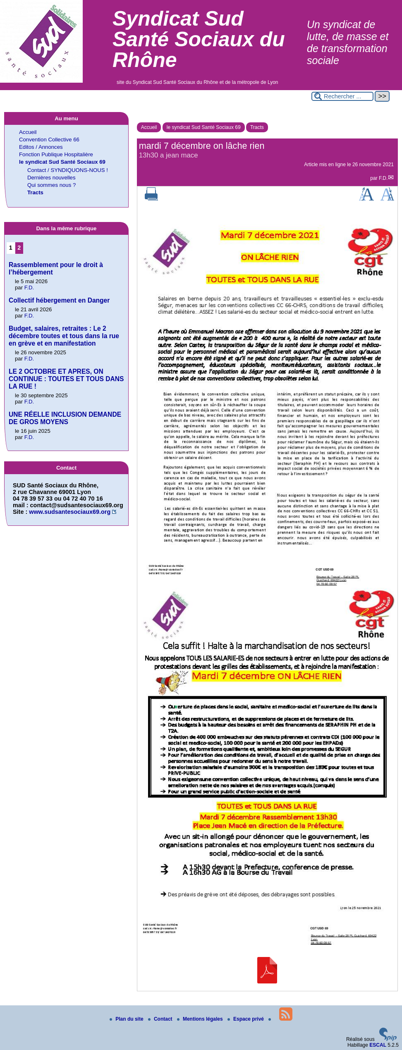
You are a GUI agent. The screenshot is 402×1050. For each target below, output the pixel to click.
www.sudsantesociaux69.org (69, 511)
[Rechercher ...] (342, 96)
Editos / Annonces (41, 147)
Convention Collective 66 (49, 139)
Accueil (149, 127)
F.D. (383, 178)
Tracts (257, 127)
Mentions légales (200, 1019)
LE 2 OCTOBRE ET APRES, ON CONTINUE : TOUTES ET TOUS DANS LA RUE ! (66, 379)
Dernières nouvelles (51, 177)
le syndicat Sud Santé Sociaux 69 (204, 127)
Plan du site (127, 1019)
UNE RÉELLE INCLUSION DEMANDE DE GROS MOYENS (65, 418)
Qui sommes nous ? (51, 185)
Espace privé (246, 1019)
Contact (161, 1019)
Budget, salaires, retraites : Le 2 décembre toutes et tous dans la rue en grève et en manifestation (64, 336)
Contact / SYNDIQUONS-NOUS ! (67, 170)
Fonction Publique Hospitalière (56, 154)
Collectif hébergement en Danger (59, 300)
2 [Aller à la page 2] (19, 247)
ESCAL (377, 1045)
